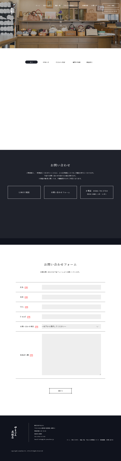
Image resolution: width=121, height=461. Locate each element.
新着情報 (102, 440)
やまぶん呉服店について (92, 440)
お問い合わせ (109, 440)
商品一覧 (82, 440)
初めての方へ (75, 440)
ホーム (68, 440)
